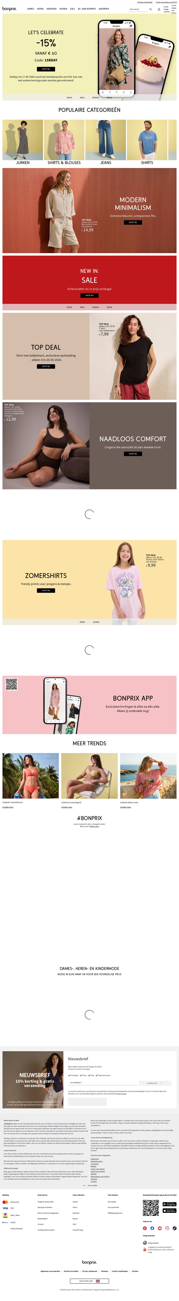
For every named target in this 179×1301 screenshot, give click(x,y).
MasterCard (15, 1202)
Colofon (135, 1271)
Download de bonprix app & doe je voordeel (159, 1195)
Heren (82, 97)
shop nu (133, 222)
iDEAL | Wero (15, 1215)
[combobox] (138, 9)
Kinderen (95, 97)
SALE (74, 1224)
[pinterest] (145, 1228)
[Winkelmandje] (174, 9)
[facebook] (152, 1228)
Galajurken (95, 1159)
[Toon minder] (89, 1185)
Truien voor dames (98, 1169)
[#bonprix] (104, 9)
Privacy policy (121, 1094)
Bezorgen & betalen (45, 1207)
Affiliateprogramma (115, 1213)
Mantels (94, 1174)
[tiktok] (175, 1228)
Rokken (93, 1166)
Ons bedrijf (112, 1202)
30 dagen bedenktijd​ (144, 2)
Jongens (96, 622)
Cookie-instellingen (120, 1271)
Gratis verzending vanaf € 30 (166, 2)
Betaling (5, 1195)
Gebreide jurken (97, 1161)
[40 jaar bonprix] (86, 9)
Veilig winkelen (156, 1243)
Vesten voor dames (98, 1171)
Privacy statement (89, 1271)
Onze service (42, 1195)
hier (92, 1094)
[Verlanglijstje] (166, 9)
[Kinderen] (51, 9)
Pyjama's (94, 1179)
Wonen (109, 97)
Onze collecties (78, 1195)
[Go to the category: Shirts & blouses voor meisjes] (89, 582)
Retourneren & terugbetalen (48, 1213)
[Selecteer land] (89, 1281)
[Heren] (40, 9)
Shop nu (46, 69)
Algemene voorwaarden (50, 1271)
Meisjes (82, 622)
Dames (69, 97)
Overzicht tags (78, 1230)
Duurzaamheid (113, 1207)
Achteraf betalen (17, 1228)
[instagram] (167, 1228)
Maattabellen (42, 1218)
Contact (41, 1224)
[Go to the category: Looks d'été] (89, 210)
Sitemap (104, 1271)
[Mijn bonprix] (159, 9)
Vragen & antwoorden (46, 1202)
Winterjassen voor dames (100, 1176)
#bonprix (89, 818)
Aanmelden (155, 1083)
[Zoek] (150, 9)
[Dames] (31, 9)
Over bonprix (113, 1195)
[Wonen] (63, 9)
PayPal (13, 1222)
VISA (12, 1208)
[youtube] (160, 1228)
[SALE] (72, 9)
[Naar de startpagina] (14, 9)
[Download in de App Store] (170, 1211)
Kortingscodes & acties (46, 1230)
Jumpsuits (95, 1164)
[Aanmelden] (155, 1083)
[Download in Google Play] (170, 1204)
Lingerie (94, 1181)
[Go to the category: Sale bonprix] (89, 283)
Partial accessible (71, 1271)
